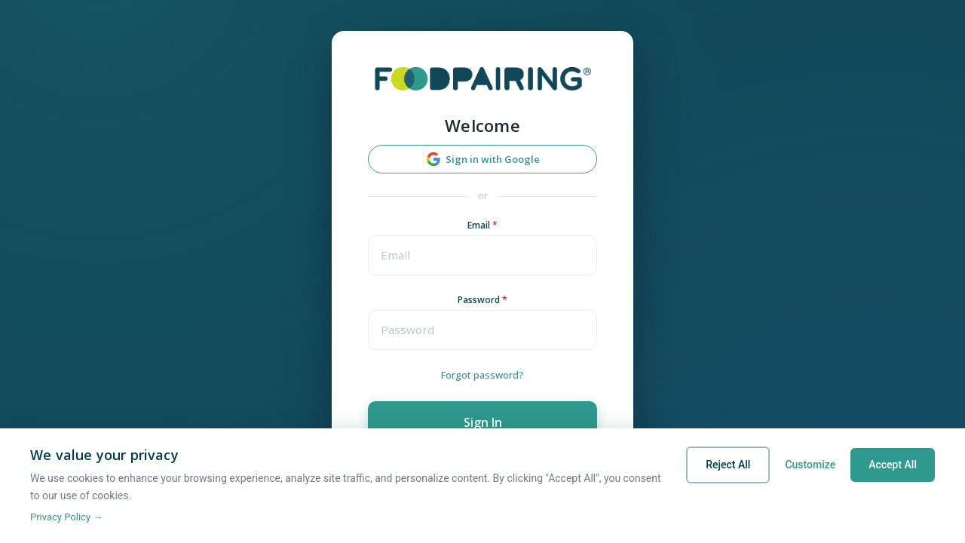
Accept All (892, 465)
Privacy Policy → (66, 517)
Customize (810, 465)
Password (482, 299)
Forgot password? (482, 375)
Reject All (728, 465)
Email (482, 225)
